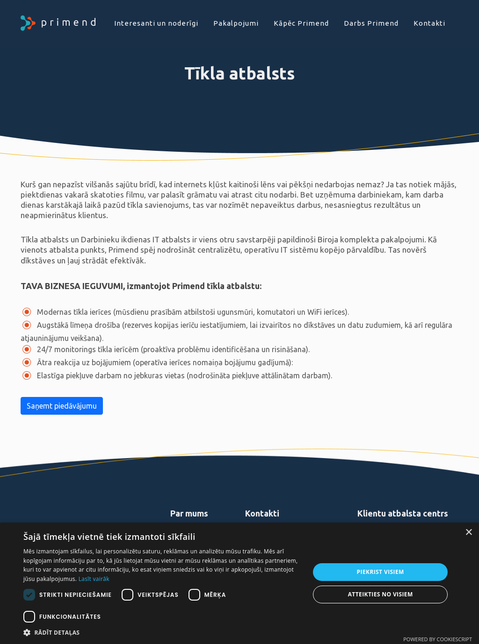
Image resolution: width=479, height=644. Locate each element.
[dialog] (239, 583)
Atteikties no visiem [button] (380, 594)
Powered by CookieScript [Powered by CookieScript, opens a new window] (437, 639)
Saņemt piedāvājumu (62, 406)
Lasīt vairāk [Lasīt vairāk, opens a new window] (94, 579)
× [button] (468, 532)
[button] (162, 632)
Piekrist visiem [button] (380, 572)
